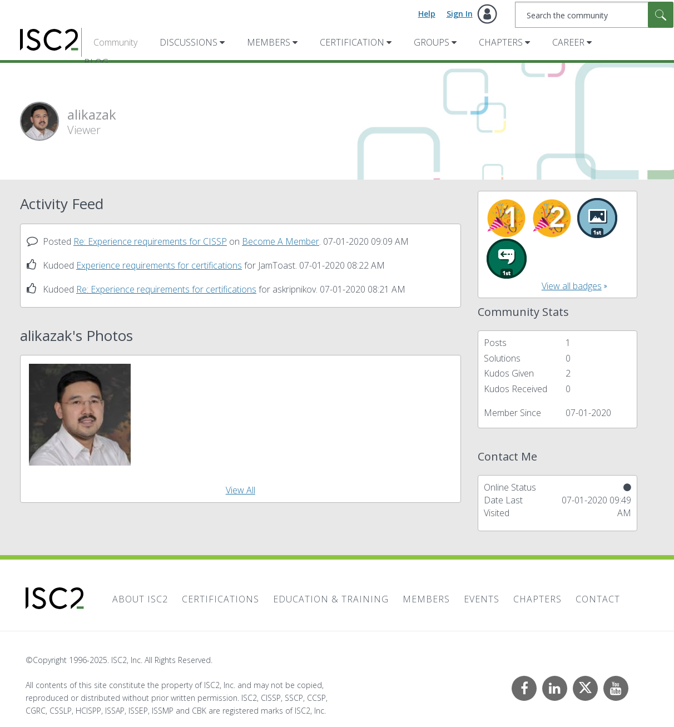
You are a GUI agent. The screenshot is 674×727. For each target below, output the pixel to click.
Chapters (501, 42)
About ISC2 (140, 599)
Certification (352, 42)
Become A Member (280, 241)
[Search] (594, 15)
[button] (80, 415)
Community (115, 42)
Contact (598, 599)
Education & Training (331, 599)
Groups (431, 42)
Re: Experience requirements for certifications (166, 289)
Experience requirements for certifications (159, 265)
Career (568, 42)
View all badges (572, 286)
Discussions (188, 42)
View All (240, 490)
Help (426, 13)
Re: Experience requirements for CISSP (150, 241)
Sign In (460, 13)
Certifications (220, 599)
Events (481, 599)
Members (268, 42)
